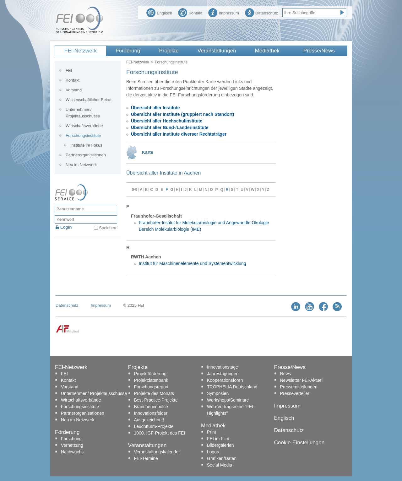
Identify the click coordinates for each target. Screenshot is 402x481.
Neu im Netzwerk (81, 164)
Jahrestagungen (222, 373)
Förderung (128, 51)
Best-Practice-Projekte (156, 400)
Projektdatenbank (151, 380)
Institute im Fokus (86, 145)
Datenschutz (261, 12)
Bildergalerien (220, 445)
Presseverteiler (294, 393)
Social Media (219, 464)
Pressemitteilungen (299, 386)
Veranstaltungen (217, 51)
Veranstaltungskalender (157, 451)
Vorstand (74, 90)
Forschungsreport (151, 386)
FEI (69, 70)
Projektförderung (150, 373)
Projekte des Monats (154, 393)
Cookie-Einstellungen (299, 443)
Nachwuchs (72, 451)
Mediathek (267, 51)
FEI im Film (218, 438)
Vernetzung (72, 445)
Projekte (168, 51)
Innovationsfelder (151, 413)
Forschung (71, 438)
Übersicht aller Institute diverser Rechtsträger (178, 134)
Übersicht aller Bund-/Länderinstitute (170, 127)
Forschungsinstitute (83, 135)
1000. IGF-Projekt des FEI (159, 432)
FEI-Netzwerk (80, 51)
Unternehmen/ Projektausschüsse (83, 112)
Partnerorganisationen (86, 155)
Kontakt (190, 12)
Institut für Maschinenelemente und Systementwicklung (192, 263)
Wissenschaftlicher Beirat (88, 99)
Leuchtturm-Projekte (154, 426)
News (285, 373)
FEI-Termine (146, 458)
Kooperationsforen (225, 380)
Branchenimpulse (151, 406)
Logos (213, 451)
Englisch (159, 12)
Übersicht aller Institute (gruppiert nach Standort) (182, 114)
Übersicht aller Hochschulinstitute (166, 120)
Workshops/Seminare (228, 400)
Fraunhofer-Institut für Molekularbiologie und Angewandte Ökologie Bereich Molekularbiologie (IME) (204, 226)
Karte (147, 152)
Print (211, 432)
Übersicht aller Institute (155, 107)
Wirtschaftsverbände (84, 125)
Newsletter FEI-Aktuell (301, 380)
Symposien (218, 393)
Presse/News (319, 51)
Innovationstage (222, 367)
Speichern (108, 227)
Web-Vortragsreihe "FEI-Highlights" (231, 410)
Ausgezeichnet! (149, 419)
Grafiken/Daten (221, 458)
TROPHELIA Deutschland (232, 386)
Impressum (223, 12)
